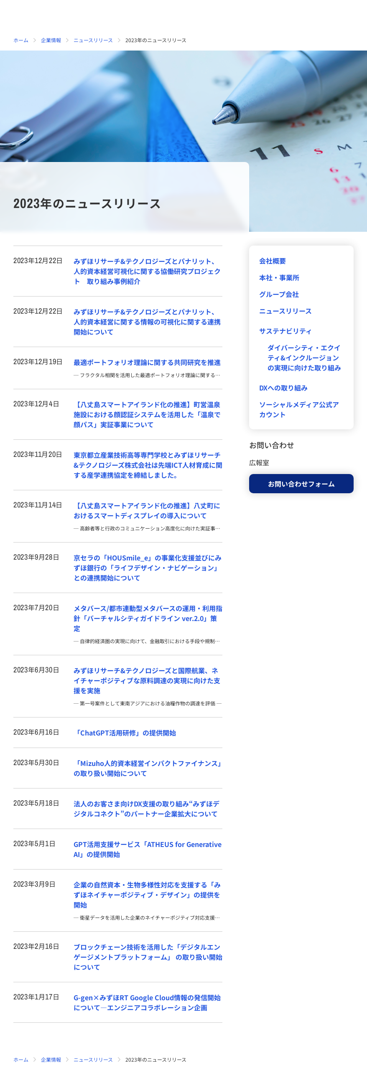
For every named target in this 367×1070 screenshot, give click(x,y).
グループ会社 (279, 294)
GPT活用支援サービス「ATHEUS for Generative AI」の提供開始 (148, 849)
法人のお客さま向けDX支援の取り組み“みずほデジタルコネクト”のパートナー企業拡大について (146, 809)
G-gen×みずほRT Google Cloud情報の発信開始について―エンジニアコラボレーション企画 (147, 1002)
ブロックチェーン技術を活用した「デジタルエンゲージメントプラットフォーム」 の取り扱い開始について (148, 957)
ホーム (20, 39)
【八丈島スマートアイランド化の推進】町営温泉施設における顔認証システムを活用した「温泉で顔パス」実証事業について (147, 414)
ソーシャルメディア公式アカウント (299, 409)
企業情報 (51, 39)
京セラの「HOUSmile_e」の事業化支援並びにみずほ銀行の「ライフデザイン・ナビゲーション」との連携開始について (148, 568)
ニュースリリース (93, 39)
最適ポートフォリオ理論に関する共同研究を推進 (147, 362)
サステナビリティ (285, 331)
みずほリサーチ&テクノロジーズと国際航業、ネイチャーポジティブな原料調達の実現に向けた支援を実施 (147, 680)
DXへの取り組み (283, 388)
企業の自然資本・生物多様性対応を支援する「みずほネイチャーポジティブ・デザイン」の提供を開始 (147, 895)
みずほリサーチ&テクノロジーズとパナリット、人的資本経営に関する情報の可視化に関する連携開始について (147, 322)
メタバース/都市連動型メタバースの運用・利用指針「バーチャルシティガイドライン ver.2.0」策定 (148, 618)
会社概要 (272, 261)
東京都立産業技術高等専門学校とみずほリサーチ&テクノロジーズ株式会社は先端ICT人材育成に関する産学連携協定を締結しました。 (148, 465)
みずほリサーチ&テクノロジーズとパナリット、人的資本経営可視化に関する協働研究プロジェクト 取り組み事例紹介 (147, 271)
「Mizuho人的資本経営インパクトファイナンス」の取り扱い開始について (147, 768)
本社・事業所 (279, 277)
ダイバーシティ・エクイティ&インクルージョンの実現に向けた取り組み (304, 357)
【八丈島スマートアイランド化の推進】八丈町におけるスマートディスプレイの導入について (147, 510)
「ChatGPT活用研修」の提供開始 (125, 733)
